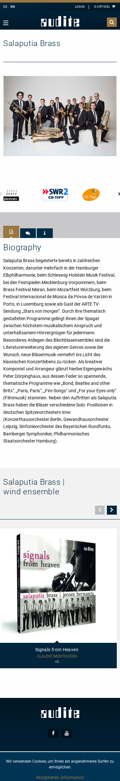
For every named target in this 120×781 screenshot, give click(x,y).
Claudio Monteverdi (57, 656)
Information (72, 777)
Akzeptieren (47, 777)
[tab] (11, 232)
